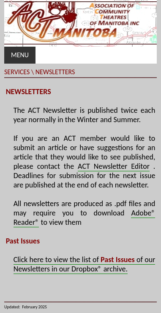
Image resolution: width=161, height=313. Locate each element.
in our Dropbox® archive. (89, 269)
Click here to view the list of (57, 259)
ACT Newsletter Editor (114, 166)
